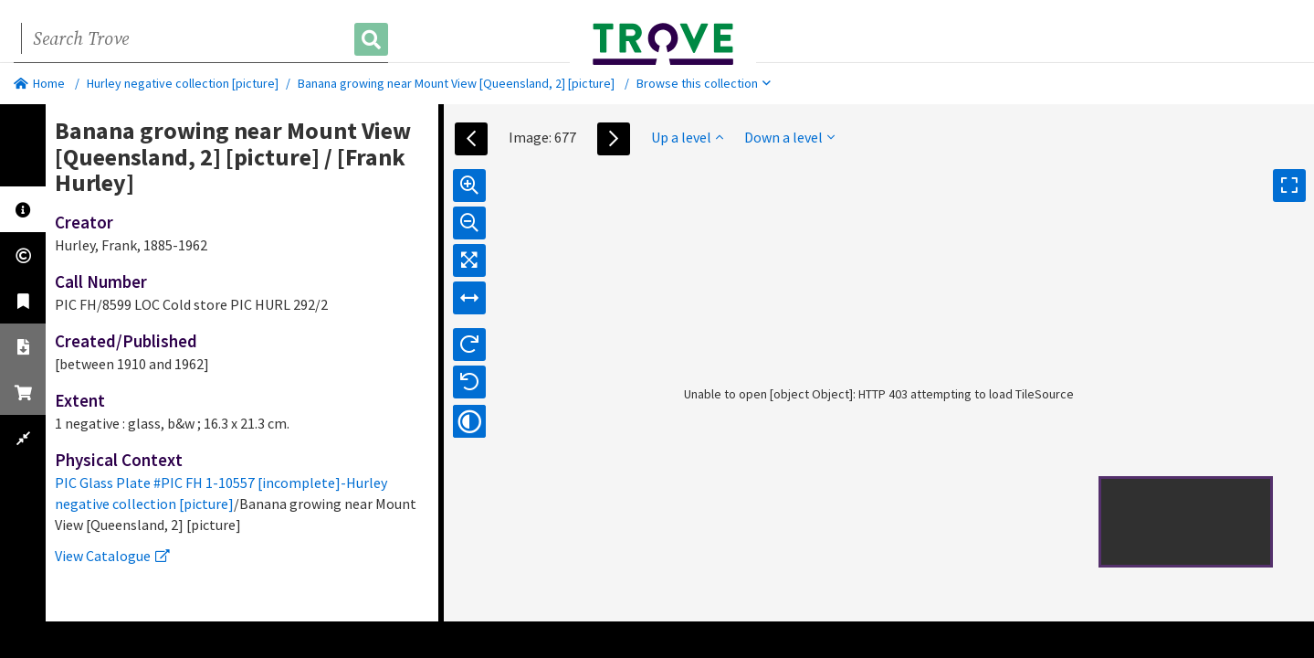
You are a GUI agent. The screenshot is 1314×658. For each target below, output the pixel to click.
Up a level (687, 137)
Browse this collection (703, 83)
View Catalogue (112, 556)
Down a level (789, 137)
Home (39, 83)
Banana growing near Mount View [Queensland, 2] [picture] (456, 83)
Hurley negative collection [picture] (183, 83)
